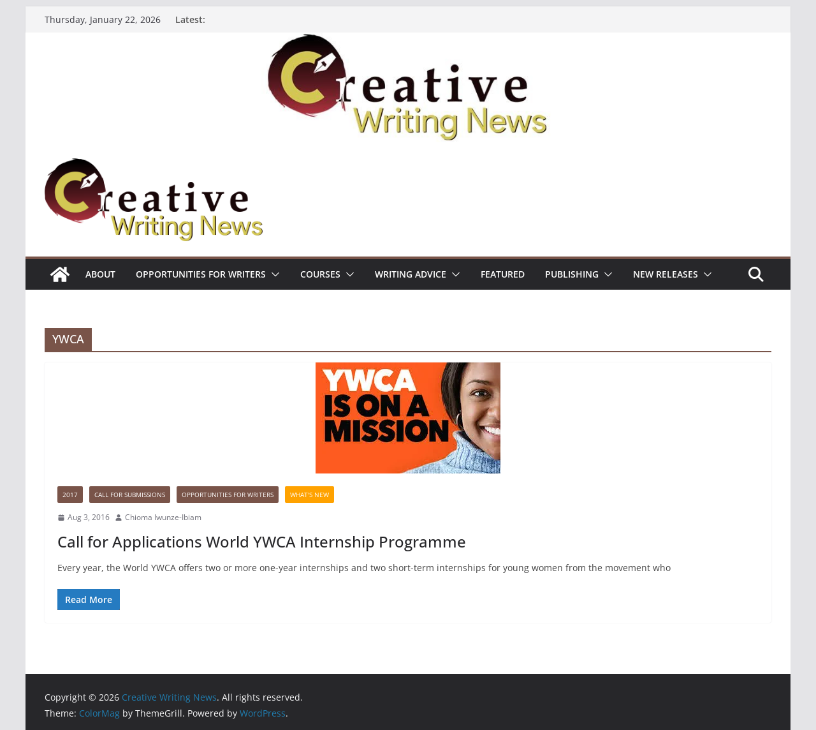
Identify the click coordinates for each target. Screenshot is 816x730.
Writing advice (410, 274)
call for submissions (129, 494)
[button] (273, 274)
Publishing (572, 274)
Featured (503, 274)
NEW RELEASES (665, 274)
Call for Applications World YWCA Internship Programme (261, 541)
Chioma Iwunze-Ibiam (163, 517)
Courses (320, 274)
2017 (70, 494)
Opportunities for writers (201, 274)
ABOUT (100, 274)
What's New (309, 494)
